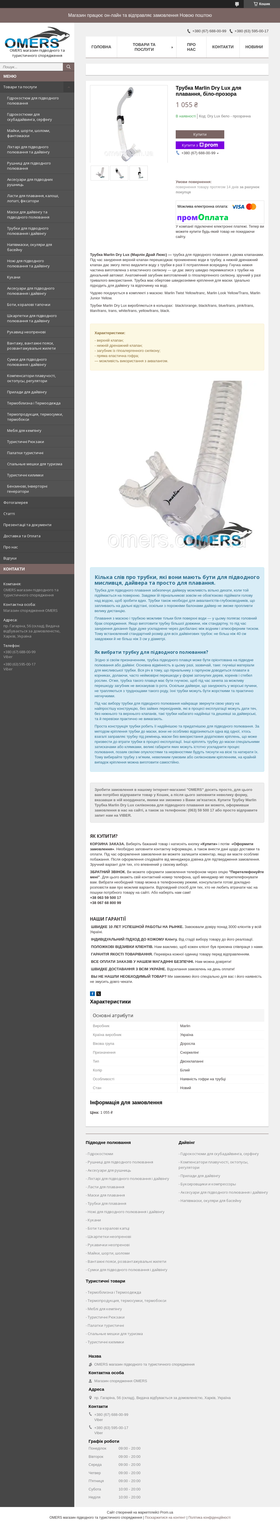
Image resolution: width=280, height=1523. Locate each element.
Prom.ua (166, 1512)
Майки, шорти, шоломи (109, 1253)
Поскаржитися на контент (165, 1518)
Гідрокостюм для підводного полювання (33, 100)
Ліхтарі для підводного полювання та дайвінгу (28, 149)
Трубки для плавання (107, 1203)
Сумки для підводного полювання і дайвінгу (27, 362)
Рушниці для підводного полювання (29, 166)
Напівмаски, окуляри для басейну (29, 247)
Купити (200, 134)
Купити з (200, 145)
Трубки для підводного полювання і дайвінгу (28, 231)
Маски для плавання (106, 1195)
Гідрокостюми (100, 1153)
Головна (101, 47)
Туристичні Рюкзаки (25, 441)
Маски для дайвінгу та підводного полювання (28, 214)
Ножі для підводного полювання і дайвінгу (126, 1211)
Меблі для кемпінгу (24, 430)
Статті (9, 513)
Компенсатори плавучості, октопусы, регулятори (31, 378)
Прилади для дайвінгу (27, 391)
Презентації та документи (27, 524)
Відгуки (10, 558)
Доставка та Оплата (22, 535)
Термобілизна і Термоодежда (34, 403)
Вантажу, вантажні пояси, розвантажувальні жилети (31, 345)
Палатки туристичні (25, 452)
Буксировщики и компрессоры (208, 1184)
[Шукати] (68, 67)
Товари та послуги (20, 86)
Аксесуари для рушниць (109, 1170)
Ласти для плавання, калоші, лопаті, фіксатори (33, 198)
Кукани (13, 277)
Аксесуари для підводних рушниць (30, 182)
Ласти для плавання (106, 1186)
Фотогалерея (15, 502)
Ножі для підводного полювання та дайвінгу (28, 263)
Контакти (223, 47)
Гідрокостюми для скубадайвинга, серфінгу (29, 117)
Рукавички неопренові (109, 1244)
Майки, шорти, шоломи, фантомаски (28, 133)
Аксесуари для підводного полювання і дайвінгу (31, 291)
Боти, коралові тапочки (28, 304)
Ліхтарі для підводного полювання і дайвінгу (128, 1178)
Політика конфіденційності (209, 1518)
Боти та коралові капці (108, 1228)
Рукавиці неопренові (26, 331)
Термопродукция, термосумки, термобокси (35, 417)
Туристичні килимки (25, 475)
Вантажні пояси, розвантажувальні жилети (127, 1261)
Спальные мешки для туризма (34, 463)
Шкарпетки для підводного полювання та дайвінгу (32, 318)
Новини (254, 47)
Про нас (10, 547)
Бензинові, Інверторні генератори (27, 489)
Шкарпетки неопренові (109, 1236)
